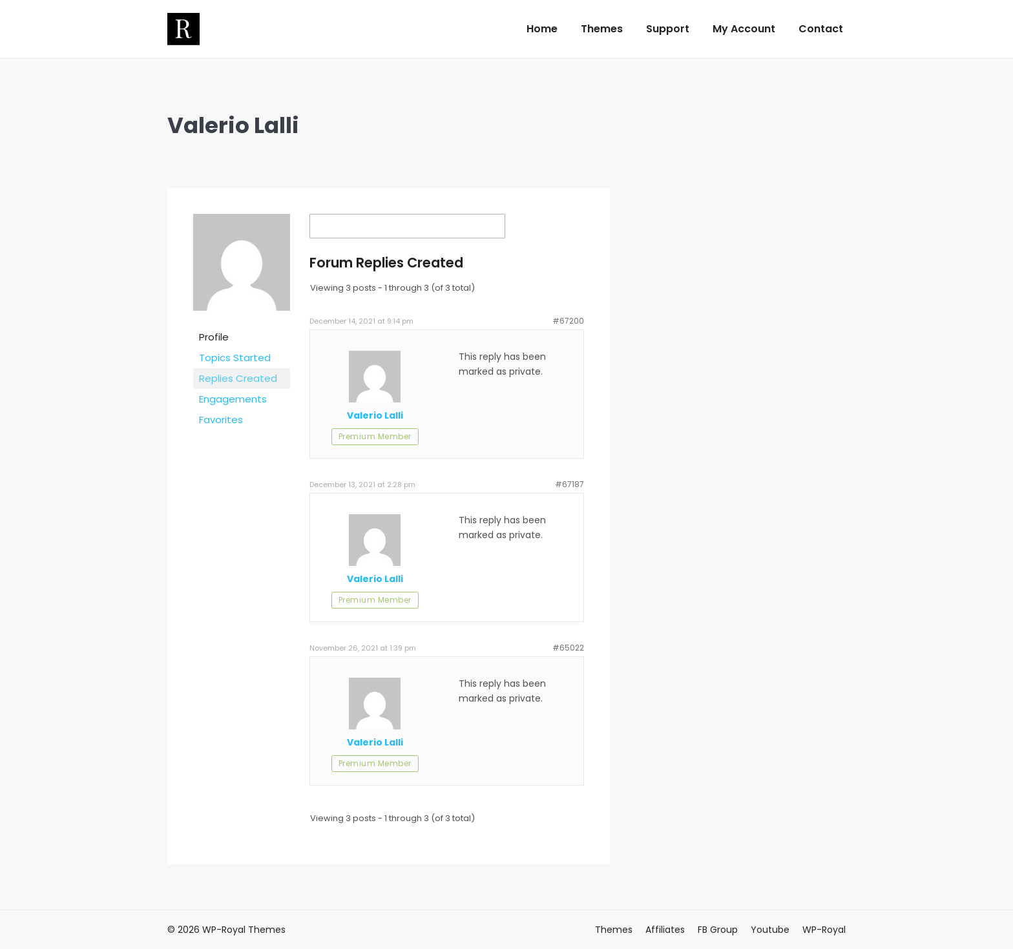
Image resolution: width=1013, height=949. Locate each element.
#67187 (569, 484)
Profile (214, 337)
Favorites (221, 419)
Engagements (233, 399)
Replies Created (238, 378)
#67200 (568, 320)
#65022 (568, 647)
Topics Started (235, 357)
